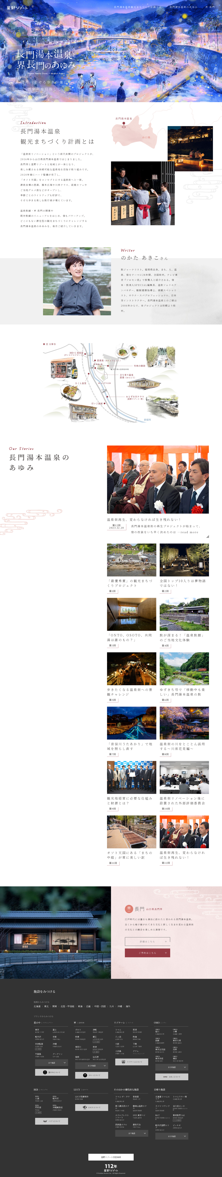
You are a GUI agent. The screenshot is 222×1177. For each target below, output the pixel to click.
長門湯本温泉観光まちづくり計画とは (138, 7)
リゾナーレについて (131, 1062)
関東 (54, 1006)
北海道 (37, 1006)
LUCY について (92, 1107)
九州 (111, 1006)
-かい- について (91, 1075)
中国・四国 (100, 1006)
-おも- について (171, 1077)
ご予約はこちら (153, 952)
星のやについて (51, 1072)
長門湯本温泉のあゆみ (184, 7)
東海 (80, 1006)
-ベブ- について (51, 1121)
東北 (46, 1006)
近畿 (88, 1006)
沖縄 (120, 1006)
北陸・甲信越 (67, 1006)
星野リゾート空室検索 (111, 1157)
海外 (128, 1006)
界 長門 (210, 7)
